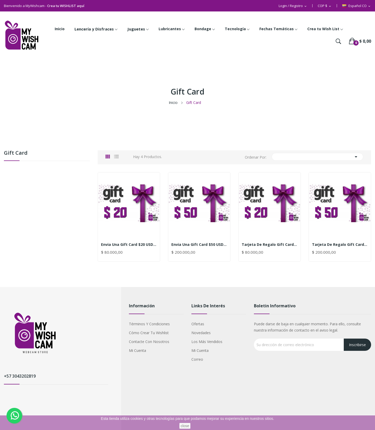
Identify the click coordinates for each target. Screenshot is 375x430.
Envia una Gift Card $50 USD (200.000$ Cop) (199, 244)
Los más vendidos (206, 341)
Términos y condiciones (149, 323)
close (185, 426)
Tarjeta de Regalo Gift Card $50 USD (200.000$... (340, 244)
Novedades (201, 332)
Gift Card (16, 153)
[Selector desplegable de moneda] (325, 6)
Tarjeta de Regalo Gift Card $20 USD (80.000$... (269, 244)
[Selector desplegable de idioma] (356, 6)
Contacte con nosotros (149, 341)
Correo (197, 359)
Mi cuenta (137, 350)
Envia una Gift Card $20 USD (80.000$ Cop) (129, 244)
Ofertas (197, 323)
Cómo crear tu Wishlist (149, 332)
